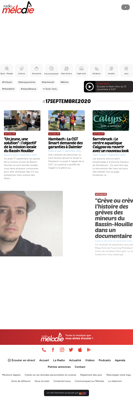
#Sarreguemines (26, 82)
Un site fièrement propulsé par (66, 393)
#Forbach (7, 82)
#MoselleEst (8, 89)
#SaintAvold (48, 82)
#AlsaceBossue (28, 89)
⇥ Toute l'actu (50, 89)
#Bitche (65, 82)
